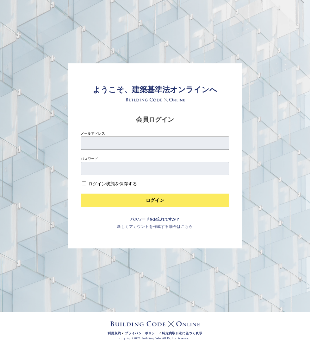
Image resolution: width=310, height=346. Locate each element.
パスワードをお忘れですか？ (155, 219)
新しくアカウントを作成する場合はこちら (155, 226)
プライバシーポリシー (141, 333)
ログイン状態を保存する (112, 184)
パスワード (89, 158)
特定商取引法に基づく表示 (182, 333)
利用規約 (114, 333)
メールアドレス (93, 133)
